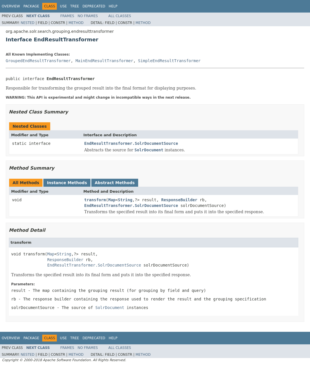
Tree (74, 6)
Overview (11, 6)
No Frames (88, 16)
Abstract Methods (115, 182)
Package (31, 6)
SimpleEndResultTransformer (169, 60)
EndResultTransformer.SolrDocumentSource (131, 143)
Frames (67, 16)
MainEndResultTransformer (104, 60)
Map (111, 200)
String (125, 200)
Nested (27, 23)
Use (63, 6)
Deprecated (93, 6)
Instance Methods (67, 182)
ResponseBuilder (179, 200)
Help (113, 6)
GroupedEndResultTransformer (38, 60)
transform (95, 200)
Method (76, 23)
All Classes (119, 16)
